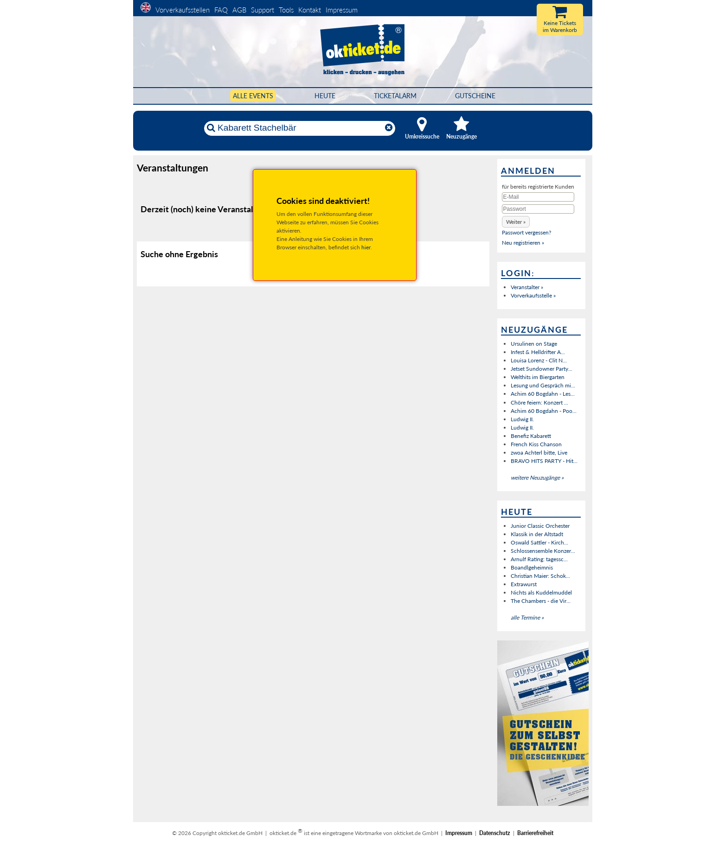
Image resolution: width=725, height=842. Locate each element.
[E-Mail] (538, 197)
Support (262, 10)
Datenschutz (494, 832)
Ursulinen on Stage (534, 343)
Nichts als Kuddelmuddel (541, 592)
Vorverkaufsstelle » (533, 295)
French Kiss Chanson (536, 444)
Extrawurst (524, 584)
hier (366, 247)
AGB (239, 10)
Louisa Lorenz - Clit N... (539, 360)
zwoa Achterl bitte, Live (539, 452)
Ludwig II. (522, 419)
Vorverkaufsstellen (182, 10)
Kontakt (309, 10)
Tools (286, 10)
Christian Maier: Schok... (540, 575)
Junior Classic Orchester (540, 525)
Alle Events (253, 96)
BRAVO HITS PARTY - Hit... (544, 460)
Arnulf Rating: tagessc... (539, 559)
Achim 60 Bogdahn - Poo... (544, 410)
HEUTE (324, 96)
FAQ (221, 10)
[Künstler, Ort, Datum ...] (299, 128)
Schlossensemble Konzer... (543, 550)
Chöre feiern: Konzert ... (539, 402)
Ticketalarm (395, 96)
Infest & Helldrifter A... (538, 351)
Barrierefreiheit (535, 832)
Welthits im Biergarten (538, 377)
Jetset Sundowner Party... (541, 368)
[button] (516, 222)
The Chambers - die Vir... (541, 600)
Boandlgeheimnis (532, 567)
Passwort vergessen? (526, 232)
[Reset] (389, 128)
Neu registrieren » (523, 242)
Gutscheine (475, 96)
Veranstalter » (527, 287)
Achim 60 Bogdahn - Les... (543, 393)
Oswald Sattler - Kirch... (539, 542)
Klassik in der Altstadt (537, 534)
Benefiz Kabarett (531, 435)
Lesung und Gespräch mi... (543, 385)
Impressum (342, 10)
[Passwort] (538, 209)
